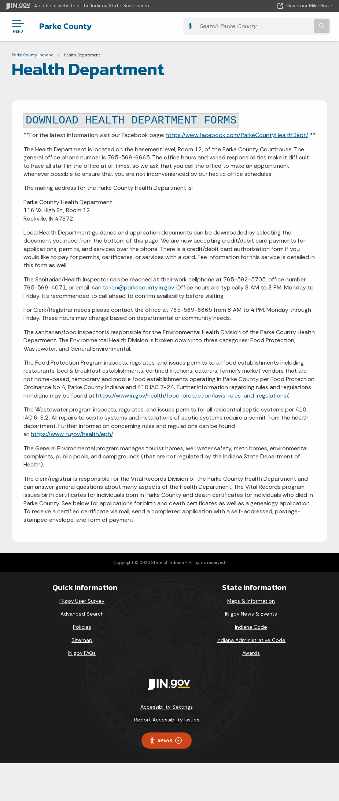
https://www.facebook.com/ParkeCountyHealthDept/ (237, 135)
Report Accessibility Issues (166, 719)
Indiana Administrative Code (251, 640)
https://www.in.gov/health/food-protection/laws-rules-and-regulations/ (192, 395)
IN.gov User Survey (81, 601)
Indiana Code (251, 627)
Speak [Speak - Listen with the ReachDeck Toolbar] (165, 740)
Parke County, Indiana (33, 55)
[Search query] (284, 26)
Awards (251, 653)
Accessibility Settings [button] (166, 707)
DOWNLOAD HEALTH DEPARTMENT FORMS (131, 120)
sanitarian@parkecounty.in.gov (133, 287)
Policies (82, 627)
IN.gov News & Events (251, 613)
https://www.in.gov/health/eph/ (72, 434)
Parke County (63, 26)
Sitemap (81, 640)
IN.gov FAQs (82, 653)
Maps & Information (251, 601)
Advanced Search (82, 613)
